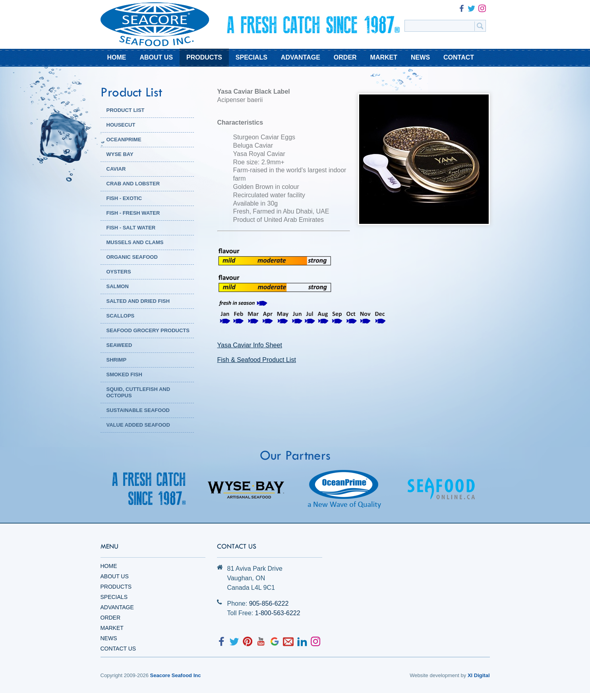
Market (112, 628)
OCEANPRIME (123, 139)
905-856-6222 (269, 603)
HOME (116, 57)
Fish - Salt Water (131, 228)
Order (111, 617)
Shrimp (116, 360)
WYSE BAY (119, 154)
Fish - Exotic (124, 198)
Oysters (118, 272)
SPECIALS (251, 57)
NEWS (420, 57)
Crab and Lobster (133, 184)
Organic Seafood (132, 257)
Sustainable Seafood (138, 410)
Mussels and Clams (135, 242)
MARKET (383, 57)
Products (116, 586)
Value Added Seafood (138, 425)
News (109, 638)
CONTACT (458, 57)
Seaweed (119, 345)
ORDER (345, 57)
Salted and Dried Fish (138, 301)
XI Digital (479, 675)
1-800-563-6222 (277, 613)
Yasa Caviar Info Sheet (249, 345)
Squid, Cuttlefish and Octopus (138, 392)
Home (109, 566)
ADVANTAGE (300, 57)
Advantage (117, 607)
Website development (434, 675)
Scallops (120, 316)
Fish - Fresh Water (133, 213)
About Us (115, 576)
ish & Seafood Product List (258, 359)
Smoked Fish (124, 374)
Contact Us (118, 648)
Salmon (117, 286)
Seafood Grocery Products (148, 330)
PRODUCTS (204, 57)
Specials (114, 597)
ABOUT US (156, 57)
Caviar (116, 169)
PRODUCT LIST (125, 110)
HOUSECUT (120, 125)
